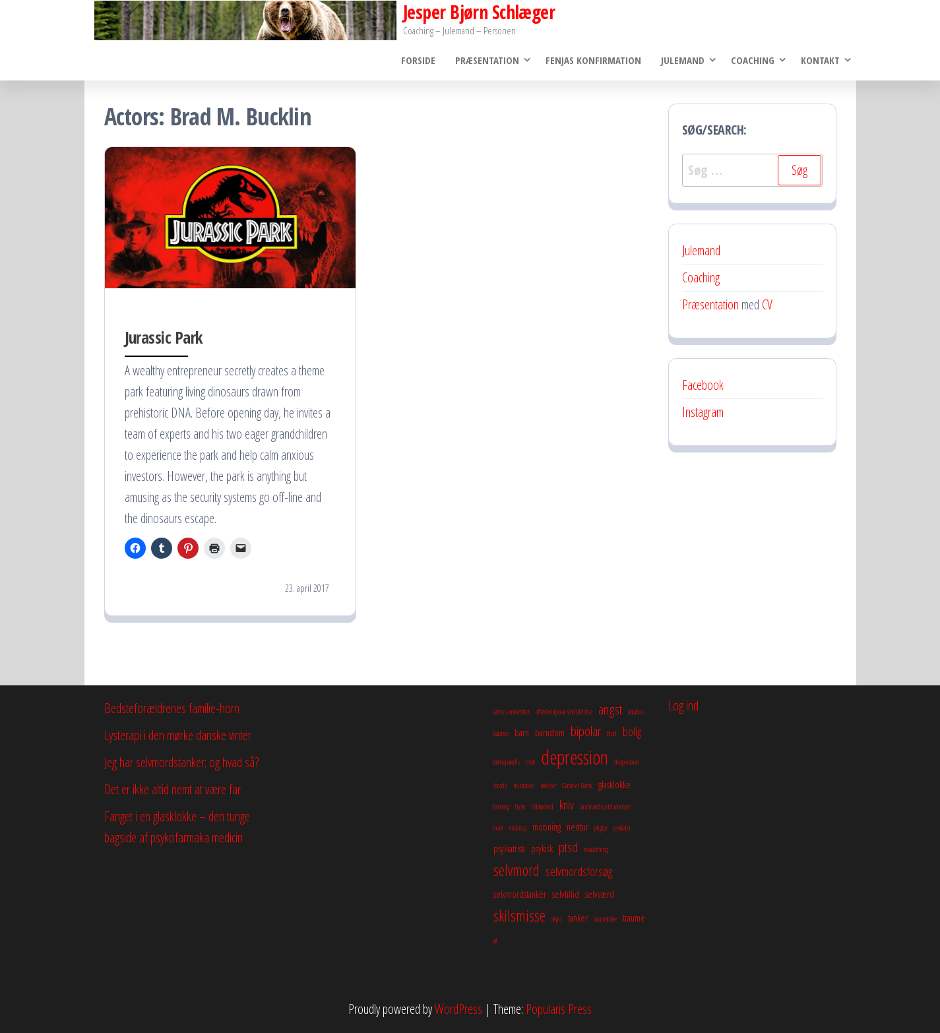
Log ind (683, 705)
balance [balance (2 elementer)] (501, 733)
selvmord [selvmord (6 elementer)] (516, 870)
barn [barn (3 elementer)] (522, 732)
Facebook (703, 385)
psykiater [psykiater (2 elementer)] (622, 827)
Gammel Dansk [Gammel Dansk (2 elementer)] (577, 785)
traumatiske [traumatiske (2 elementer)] (605, 918)
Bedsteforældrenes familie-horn (171, 708)
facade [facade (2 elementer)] (500, 785)
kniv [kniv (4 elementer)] (566, 805)
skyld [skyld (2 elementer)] (556, 918)
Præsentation (487, 60)
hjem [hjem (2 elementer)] (520, 806)
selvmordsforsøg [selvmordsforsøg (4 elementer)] (579, 871)
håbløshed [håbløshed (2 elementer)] (542, 806)
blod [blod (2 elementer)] (612, 733)
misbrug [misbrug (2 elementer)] (517, 827)
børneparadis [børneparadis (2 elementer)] (506, 762)
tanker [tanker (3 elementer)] (578, 917)
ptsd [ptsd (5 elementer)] (568, 847)
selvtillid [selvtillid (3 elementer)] (565, 893)
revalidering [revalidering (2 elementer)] (596, 849)
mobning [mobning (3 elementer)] (546, 826)
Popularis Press (559, 1009)
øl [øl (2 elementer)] (495, 940)
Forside (418, 60)
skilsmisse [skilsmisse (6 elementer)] (519, 915)
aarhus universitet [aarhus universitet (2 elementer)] (511, 711)
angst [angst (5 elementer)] (610, 709)
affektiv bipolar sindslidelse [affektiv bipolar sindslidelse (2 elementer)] (564, 711)
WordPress (458, 1009)
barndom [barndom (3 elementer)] (550, 732)
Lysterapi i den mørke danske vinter (177, 735)
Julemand (683, 60)
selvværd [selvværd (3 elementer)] (599, 893)
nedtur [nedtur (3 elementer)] (577, 826)
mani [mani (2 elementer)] (498, 827)
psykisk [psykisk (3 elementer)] (542, 848)
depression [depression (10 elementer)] (574, 757)
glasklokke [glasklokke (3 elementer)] (614, 784)
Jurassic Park (164, 337)
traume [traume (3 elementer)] (634, 917)
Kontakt (820, 60)
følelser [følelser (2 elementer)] (548, 785)
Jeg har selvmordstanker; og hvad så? (181, 762)
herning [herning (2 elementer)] (501, 806)
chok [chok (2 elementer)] (530, 762)
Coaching (752, 60)
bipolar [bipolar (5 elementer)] (586, 731)
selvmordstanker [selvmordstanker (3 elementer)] (519, 893)
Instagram (703, 412)
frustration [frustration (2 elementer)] (523, 785)
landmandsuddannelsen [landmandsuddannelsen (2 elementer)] (605, 806)
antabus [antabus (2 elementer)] (636, 711)
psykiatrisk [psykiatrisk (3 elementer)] (509, 848)
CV (767, 304)
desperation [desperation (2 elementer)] (626, 762)
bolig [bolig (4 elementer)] (632, 731)
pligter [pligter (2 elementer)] (601, 827)
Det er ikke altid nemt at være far (172, 789)
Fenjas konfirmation (593, 60)
